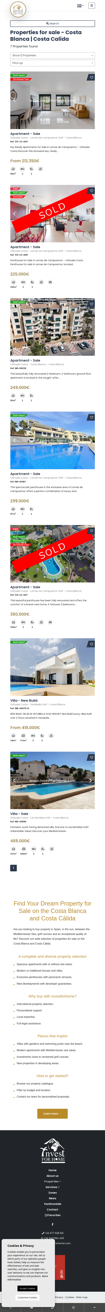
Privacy (59, 1297)
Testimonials (52, 1204)
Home (53, 1170)
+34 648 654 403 (52, 1238)
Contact (52, 1209)
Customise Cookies (27, 1297)
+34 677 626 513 (52, 1233)
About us (52, 1176)
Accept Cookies (27, 1288)
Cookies (69, 1297)
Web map (82, 1297)
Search (52, 23)
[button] (52, 55)
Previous (14, 100)
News (52, 1198)
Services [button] (53, 1187)
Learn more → (53, 1113)
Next (91, 100)
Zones (52, 1193)
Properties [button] (52, 1181)
